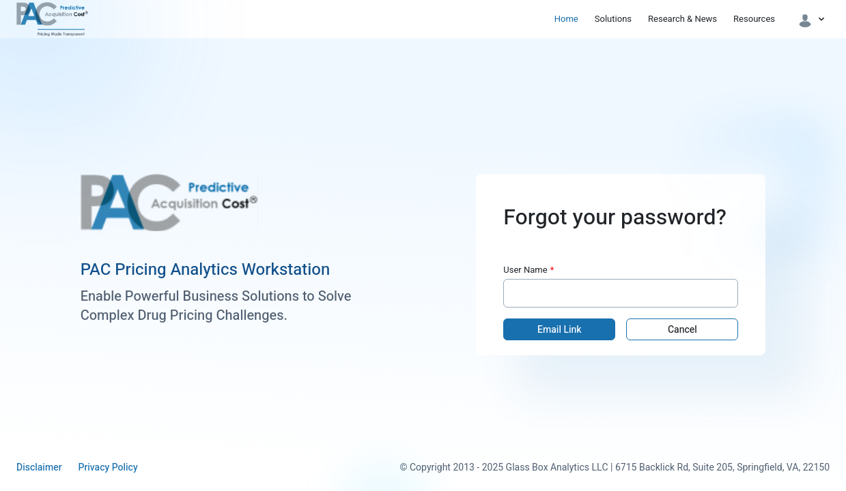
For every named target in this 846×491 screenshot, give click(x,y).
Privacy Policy (107, 468)
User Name (525, 269)
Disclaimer (38, 468)
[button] (812, 19)
